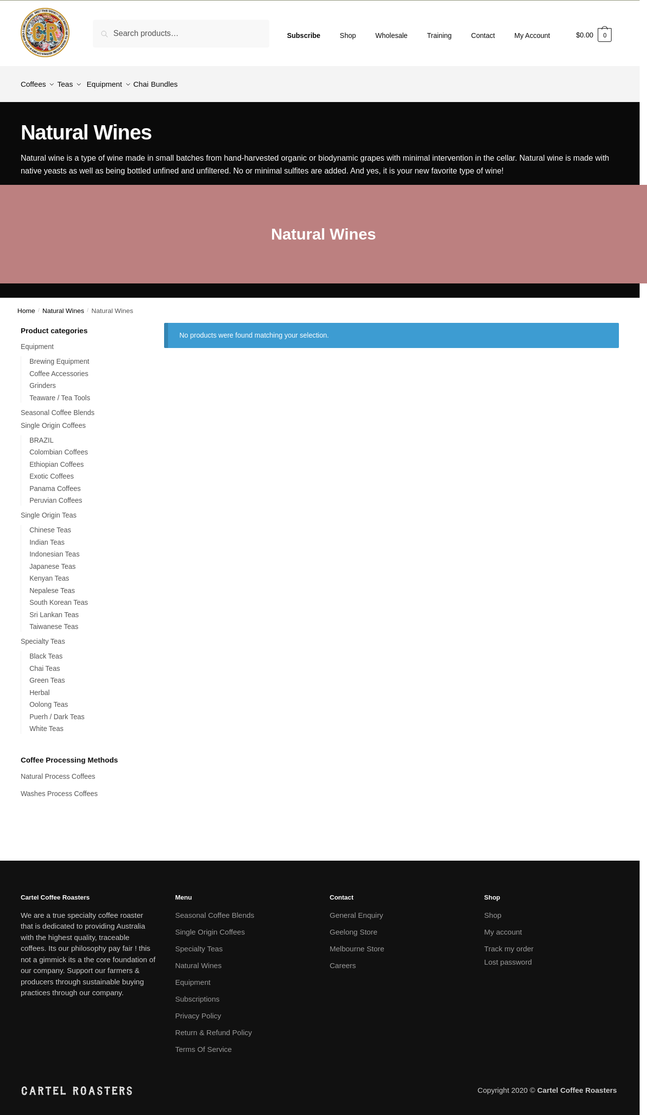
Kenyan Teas (49, 572)
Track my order (509, 943)
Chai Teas (45, 662)
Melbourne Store (357, 943)
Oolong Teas (49, 698)
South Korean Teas (59, 596)
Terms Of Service (203, 1043)
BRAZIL (42, 434)
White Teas (47, 723)
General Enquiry (356, 909)
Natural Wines (63, 305)
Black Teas (46, 650)
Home (26, 305)
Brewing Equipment (59, 355)
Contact (483, 35)
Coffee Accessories (59, 368)
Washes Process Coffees (59, 788)
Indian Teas (47, 536)
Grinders (43, 379)
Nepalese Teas (52, 585)
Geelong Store (353, 926)
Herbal (40, 687)
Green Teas (47, 674)
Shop (348, 35)
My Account (532, 35)
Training (439, 35)
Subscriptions (197, 993)
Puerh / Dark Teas (57, 711)
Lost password (508, 956)
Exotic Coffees (52, 470)
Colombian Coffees (59, 446)
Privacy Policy (198, 1010)
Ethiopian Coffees (57, 458)
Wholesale (391, 35)
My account (503, 926)
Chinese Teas (50, 524)
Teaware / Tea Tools (60, 392)
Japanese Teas (53, 560)
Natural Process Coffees (59, 770)
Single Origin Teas (48, 509)
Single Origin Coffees (53, 419)
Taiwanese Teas (54, 621)
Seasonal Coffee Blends (58, 407)
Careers (343, 959)
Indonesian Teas (55, 548)
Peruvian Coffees (56, 494)
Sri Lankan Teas (54, 609)
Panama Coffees (55, 483)
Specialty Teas (43, 635)
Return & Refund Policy (213, 1026)
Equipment (37, 341)
